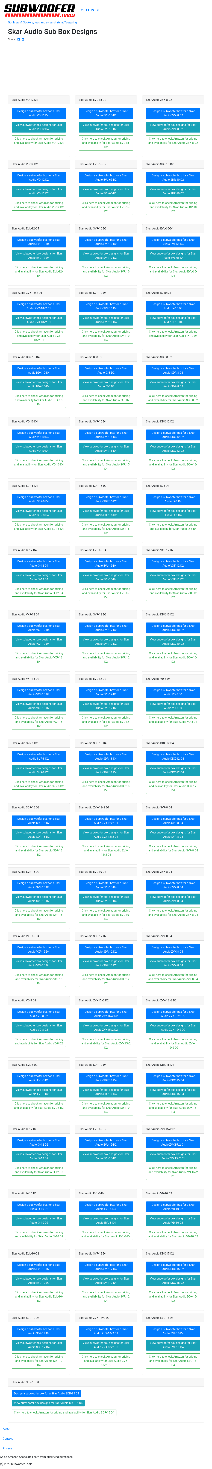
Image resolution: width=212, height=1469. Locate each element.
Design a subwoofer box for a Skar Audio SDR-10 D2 (173, 177)
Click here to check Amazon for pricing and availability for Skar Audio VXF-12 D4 (39, 657)
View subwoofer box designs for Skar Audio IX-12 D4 (39, 577)
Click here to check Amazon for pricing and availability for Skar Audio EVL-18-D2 (106, 143)
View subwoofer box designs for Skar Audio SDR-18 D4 (106, 770)
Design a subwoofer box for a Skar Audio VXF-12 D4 (38, 628)
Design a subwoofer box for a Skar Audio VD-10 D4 (38, 435)
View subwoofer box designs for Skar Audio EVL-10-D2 (39, 1280)
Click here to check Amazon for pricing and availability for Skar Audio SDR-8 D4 (39, 526)
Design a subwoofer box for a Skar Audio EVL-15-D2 (106, 1142)
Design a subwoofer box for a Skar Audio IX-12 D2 (38, 1142)
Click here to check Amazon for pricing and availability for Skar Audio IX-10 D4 (173, 334)
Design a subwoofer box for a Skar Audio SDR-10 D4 (106, 1078)
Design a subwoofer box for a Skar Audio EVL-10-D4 (106, 885)
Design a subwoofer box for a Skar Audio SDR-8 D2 (173, 370)
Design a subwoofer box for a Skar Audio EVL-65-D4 (173, 242)
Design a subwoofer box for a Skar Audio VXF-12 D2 (173, 563)
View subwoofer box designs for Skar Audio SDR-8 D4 (39, 513)
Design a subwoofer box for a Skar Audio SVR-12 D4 (106, 1267)
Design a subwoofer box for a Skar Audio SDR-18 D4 (106, 756)
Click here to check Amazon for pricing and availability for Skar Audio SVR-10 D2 (106, 271)
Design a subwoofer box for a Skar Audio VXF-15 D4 (38, 949)
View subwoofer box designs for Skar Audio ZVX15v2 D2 (106, 1027)
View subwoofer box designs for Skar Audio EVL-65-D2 (106, 191)
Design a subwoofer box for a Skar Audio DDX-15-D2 (173, 1267)
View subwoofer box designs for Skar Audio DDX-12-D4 (173, 770)
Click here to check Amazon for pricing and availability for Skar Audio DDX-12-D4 (173, 786)
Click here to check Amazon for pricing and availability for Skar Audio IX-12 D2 (39, 1170)
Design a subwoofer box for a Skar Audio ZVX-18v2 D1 (38, 306)
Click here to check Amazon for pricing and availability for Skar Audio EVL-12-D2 (106, 722)
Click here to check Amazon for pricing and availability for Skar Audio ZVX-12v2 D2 (173, 1043)
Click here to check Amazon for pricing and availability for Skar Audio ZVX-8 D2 (173, 141)
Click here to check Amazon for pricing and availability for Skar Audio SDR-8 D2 (173, 398)
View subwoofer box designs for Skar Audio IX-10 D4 (173, 320)
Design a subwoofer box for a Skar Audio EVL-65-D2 (106, 177)
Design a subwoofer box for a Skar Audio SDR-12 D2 (106, 949)
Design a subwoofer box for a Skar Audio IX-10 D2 (38, 1207)
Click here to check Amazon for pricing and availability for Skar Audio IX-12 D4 (39, 591)
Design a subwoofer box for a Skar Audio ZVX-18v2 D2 (106, 1331)
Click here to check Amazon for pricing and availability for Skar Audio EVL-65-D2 (106, 207)
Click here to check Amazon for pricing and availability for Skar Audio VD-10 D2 (173, 1234)
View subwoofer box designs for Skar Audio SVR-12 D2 (106, 641)
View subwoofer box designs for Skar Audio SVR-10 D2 (106, 255)
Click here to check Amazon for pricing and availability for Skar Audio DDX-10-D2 (173, 657)
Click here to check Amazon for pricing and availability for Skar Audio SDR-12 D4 (39, 1361)
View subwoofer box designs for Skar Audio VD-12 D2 (39, 191)
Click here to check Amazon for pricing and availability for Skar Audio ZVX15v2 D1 (173, 1172)
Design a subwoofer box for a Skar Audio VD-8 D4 (173, 692)
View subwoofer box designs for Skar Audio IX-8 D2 (106, 384)
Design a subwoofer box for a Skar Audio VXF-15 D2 (38, 692)
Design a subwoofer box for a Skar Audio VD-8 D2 (38, 1014)
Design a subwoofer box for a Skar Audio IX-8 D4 (173, 499)
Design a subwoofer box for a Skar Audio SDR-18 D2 (38, 821)
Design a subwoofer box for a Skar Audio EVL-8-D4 (106, 1207)
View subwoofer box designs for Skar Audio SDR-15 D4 (48, 1403)
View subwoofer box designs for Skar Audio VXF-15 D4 (39, 963)
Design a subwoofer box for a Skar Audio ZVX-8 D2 (173, 113)
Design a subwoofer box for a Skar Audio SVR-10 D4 (106, 306)
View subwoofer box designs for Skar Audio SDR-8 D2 (173, 384)
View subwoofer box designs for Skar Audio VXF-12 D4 (39, 641)
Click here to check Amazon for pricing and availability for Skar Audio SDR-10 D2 (173, 207)
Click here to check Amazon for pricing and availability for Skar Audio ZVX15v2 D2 (106, 1043)
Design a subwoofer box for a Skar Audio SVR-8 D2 (38, 756)
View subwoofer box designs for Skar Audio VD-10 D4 (39, 448)
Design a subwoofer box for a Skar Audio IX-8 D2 (106, 370)
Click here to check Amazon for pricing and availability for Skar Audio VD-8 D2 (39, 1041)
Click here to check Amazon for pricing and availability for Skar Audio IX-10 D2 (39, 1234)
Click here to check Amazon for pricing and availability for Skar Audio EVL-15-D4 (106, 593)
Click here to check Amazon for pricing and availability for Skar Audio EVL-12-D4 (39, 271)
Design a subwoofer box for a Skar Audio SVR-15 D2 (38, 885)
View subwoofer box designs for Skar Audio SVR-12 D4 (106, 1280)
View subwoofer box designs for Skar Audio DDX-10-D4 (39, 384)
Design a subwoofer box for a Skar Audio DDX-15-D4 (173, 1078)
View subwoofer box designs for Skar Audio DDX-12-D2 (173, 448)
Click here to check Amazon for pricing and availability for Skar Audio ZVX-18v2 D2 (106, 1361)
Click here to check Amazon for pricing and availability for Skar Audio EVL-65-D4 (173, 271)
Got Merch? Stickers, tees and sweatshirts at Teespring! (43, 22)
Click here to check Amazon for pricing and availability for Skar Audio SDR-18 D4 (106, 786)
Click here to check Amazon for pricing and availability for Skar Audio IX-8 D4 (173, 526)
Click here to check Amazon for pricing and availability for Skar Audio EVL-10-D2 (39, 1296)
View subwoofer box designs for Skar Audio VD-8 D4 (173, 706)
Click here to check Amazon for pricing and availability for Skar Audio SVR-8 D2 (39, 784)
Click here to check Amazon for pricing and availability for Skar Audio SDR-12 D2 (106, 979)
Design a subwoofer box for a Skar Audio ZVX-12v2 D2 (173, 1014)
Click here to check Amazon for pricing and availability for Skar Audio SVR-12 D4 (106, 1296)
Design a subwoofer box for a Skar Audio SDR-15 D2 (106, 499)
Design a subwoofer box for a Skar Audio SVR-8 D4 (173, 821)
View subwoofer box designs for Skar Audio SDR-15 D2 (106, 513)
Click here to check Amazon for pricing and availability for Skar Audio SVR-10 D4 (106, 336)
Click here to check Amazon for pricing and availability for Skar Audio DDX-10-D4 (39, 400)
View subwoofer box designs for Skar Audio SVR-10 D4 (106, 320)
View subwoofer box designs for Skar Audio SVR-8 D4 (173, 834)
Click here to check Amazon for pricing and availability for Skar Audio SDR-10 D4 (106, 1108)
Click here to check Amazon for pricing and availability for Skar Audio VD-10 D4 (39, 462)
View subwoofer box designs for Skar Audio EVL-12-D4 (39, 255)
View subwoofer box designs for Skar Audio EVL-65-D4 (173, 255)
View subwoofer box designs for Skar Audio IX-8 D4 (173, 513)
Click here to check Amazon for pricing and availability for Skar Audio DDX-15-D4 (173, 1108)
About (6, 1428)
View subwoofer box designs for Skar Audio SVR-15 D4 (106, 448)
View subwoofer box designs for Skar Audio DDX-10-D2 (173, 641)
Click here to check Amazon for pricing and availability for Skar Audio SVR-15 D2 (39, 915)
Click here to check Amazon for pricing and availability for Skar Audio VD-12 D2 (39, 205)
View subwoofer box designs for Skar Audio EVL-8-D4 (106, 1220)
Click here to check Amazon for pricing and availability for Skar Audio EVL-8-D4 (106, 1234)
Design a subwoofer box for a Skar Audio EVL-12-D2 (106, 692)
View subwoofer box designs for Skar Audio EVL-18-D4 (173, 1345)
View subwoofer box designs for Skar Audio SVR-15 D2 (39, 899)
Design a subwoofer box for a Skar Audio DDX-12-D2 (173, 435)
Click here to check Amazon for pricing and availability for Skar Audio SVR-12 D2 (106, 657)
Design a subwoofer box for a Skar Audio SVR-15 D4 (106, 435)
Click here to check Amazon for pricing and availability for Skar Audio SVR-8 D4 (173, 848)
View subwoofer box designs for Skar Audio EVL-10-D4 (106, 899)
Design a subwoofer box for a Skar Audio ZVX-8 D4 (173, 885)
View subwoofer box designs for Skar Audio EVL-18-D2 (106, 127)
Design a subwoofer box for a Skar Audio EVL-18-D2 (106, 113)
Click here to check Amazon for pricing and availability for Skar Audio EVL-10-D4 (106, 915)
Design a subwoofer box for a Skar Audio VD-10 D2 (173, 1207)
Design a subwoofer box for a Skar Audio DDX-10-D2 (173, 628)
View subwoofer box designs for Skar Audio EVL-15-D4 (106, 577)
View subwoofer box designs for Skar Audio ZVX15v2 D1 (173, 1156)
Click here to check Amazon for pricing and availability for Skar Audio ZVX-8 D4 (173, 912)
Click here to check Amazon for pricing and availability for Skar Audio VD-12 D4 (39, 141)
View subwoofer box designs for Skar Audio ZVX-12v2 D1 (106, 834)
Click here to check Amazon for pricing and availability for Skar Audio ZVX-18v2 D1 (39, 336)
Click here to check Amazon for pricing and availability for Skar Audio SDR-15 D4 (64, 1412)
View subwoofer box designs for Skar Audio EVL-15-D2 (106, 1156)
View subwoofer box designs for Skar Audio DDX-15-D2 (173, 1280)
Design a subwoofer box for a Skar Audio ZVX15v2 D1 (173, 1142)
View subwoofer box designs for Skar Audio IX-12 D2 (39, 1156)
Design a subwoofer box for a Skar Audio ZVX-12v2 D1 (106, 821)
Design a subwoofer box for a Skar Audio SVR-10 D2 (106, 242)
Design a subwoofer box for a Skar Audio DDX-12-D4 (173, 756)
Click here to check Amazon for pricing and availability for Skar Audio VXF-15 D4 (39, 979)
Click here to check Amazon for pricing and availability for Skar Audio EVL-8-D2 (39, 1105)
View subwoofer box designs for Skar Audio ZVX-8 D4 (173, 899)
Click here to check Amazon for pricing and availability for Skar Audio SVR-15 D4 (106, 464)
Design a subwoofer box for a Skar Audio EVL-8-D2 (38, 1078)
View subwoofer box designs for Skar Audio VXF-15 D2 (39, 706)
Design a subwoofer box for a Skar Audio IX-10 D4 (173, 306)
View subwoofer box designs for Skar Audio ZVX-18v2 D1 (39, 320)
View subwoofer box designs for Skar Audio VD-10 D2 (173, 1220)
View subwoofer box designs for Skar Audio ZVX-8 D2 (173, 127)
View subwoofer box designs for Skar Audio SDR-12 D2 (106, 963)
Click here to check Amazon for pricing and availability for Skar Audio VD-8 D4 (173, 719)
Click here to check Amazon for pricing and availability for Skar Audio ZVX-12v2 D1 (106, 850)
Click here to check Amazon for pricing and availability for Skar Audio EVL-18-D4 (173, 1361)
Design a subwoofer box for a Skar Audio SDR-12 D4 (38, 1331)
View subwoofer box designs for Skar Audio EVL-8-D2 (39, 1092)
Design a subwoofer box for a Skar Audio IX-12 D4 (38, 563)
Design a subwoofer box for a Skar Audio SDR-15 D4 (46, 1393)
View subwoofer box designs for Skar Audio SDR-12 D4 (39, 1345)
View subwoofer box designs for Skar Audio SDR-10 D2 (173, 191)
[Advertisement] (106, 68)
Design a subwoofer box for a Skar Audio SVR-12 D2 (106, 628)
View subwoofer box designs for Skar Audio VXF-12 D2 (173, 577)
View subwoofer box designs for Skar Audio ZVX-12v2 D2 (173, 1027)
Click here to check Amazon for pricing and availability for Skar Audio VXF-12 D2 (173, 593)
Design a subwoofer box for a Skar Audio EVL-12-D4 (38, 242)
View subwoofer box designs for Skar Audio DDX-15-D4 (173, 1092)
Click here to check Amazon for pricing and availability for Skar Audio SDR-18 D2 (39, 850)
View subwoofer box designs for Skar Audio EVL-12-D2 (106, 706)
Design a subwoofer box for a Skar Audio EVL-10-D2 (38, 1267)
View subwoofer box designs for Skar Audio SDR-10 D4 (106, 1092)
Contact (8, 1438)
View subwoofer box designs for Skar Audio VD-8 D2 (39, 1027)
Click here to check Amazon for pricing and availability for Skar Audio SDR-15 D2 (106, 529)
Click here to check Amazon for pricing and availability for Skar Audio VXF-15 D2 (39, 722)
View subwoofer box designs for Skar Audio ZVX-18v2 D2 (106, 1345)
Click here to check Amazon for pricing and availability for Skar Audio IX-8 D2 (106, 398)
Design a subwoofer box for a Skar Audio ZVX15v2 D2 (106, 1014)
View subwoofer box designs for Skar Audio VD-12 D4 (39, 127)
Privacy (7, 1448)
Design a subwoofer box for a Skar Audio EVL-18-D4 (173, 1331)
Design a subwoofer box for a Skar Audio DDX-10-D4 (38, 370)
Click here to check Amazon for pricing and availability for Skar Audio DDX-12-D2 (173, 464)
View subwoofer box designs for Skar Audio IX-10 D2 (39, 1220)
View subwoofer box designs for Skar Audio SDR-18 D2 (39, 834)
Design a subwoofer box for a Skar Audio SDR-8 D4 (38, 499)
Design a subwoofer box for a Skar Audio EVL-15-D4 (106, 563)
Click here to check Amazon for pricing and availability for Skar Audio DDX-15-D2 (173, 1296)
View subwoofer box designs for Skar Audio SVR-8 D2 (39, 770)
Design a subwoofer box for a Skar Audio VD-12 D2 (38, 177)
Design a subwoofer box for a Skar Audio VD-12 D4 (38, 113)
